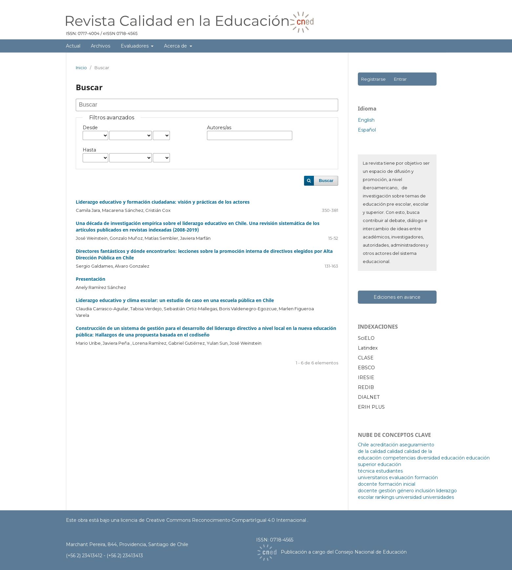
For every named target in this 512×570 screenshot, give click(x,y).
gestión (387, 491)
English (366, 120)
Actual (73, 46)
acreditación (384, 445)
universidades (438, 497)
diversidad (428, 458)
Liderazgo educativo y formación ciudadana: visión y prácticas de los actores (163, 202)
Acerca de (176, 46)
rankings (384, 497)
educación (453, 458)
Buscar (326, 180)
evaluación (401, 477)
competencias (399, 458)
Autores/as (219, 128)
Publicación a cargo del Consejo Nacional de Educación (344, 552)
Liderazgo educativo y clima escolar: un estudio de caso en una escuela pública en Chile (175, 300)
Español (367, 130)
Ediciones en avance (397, 297)
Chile (363, 445)
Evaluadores (135, 46)
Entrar (400, 79)
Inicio (81, 67)
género (405, 491)
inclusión (425, 491)
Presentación (90, 279)
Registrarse (373, 79)
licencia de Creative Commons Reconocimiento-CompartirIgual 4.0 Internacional (214, 520)
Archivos (100, 46)
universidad (408, 497)
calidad (395, 451)
